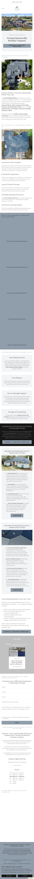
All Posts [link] (8, 644)
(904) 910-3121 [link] (17, 2)
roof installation (17, 498)
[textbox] (17, 687)
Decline (8, 875)
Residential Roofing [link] (18, 645)
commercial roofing (11, 433)
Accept (25, 875)
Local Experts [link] (16, 644)
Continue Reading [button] (17, 666)
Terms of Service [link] (15, 728)
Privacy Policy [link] (27, 727)
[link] (17, 8)
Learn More (17, 515)
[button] (4, 8)
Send (17, 722)
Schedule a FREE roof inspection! (17, 46)
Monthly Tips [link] (24, 644)
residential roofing (27, 431)
